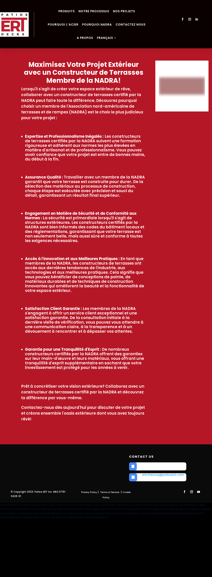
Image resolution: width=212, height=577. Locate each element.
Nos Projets (124, 11)
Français (105, 38)
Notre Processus (94, 11)
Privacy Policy (89, 492)
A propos (85, 38)
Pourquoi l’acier (63, 24)
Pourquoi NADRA (97, 24)
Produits (66, 11)
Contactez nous (131, 24)
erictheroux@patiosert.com (163, 475)
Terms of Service (109, 492)
